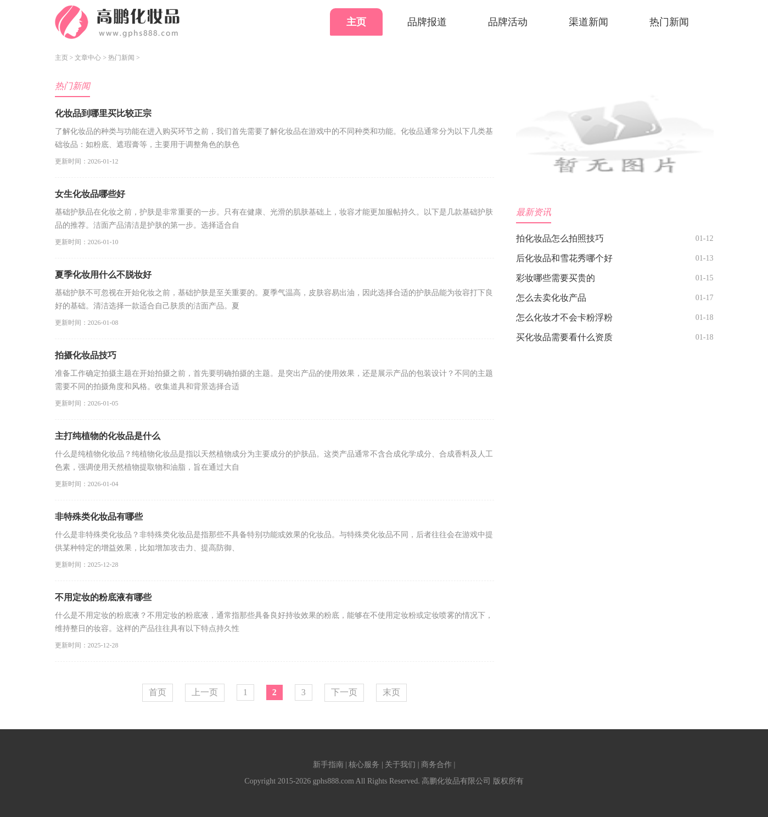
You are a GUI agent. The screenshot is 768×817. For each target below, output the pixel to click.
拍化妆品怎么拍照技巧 (560, 238)
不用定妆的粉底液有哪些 (103, 597)
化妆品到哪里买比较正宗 (103, 113)
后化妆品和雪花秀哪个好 (564, 258)
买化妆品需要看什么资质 (564, 337)
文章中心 (88, 57)
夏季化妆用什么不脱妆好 (103, 274)
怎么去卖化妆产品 (551, 297)
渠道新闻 (588, 21)
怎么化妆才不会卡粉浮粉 (564, 317)
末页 (391, 692)
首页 (157, 692)
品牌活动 (508, 21)
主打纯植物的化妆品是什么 (107, 436)
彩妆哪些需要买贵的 (555, 278)
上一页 (205, 692)
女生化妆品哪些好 (90, 194)
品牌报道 (427, 21)
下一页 (344, 692)
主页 (356, 21)
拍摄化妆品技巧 (85, 355)
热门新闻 (669, 21)
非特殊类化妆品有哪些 (99, 516)
